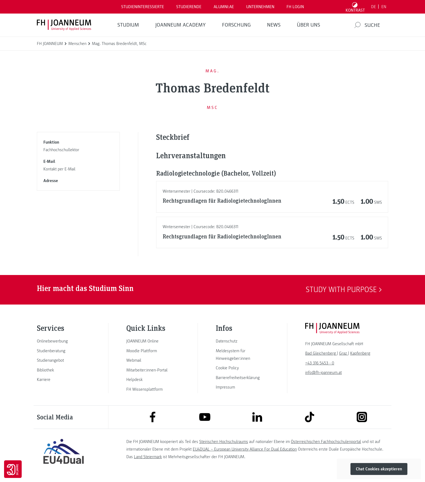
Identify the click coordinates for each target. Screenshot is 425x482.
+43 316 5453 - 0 (319, 363)
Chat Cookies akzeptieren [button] (379, 469)
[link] (63, 341)
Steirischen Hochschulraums (223, 441)
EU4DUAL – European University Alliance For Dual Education (245, 449)
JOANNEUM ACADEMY (180, 25)
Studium (128, 25)
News (274, 25)
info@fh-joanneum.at (323, 372)
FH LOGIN (295, 6)
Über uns (308, 25)
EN (383, 6)
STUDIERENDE (188, 6)
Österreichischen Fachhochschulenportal (326, 441)
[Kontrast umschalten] (355, 7)
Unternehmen (260, 6)
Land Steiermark (148, 457)
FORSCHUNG (236, 25)
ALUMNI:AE (224, 6)
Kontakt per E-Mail (59, 169)
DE (373, 6)
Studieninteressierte (142, 6)
